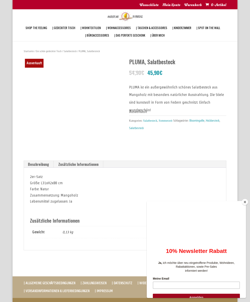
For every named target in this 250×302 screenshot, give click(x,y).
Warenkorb (193, 5)
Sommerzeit (165, 120)
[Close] (245, 202)
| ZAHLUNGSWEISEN (93, 283)
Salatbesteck (70, 51)
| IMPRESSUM (104, 291)
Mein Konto (171, 5)
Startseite (29, 51)
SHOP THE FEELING (36, 33)
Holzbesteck (212, 120)
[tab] (38, 164)
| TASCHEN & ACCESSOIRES (151, 33)
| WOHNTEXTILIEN (91, 33)
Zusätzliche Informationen (78, 164)
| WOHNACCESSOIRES (118, 33)
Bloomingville (196, 120)
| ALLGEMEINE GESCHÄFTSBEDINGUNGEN (49, 283)
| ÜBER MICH (157, 40)
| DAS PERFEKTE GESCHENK (129, 40)
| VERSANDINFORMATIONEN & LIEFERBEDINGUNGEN (56, 291)
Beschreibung (38, 164)
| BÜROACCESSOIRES (97, 40)
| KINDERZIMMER (181, 33)
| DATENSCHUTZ (122, 283)
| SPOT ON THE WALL (208, 33)
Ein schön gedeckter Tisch (49, 51)
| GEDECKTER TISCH (63, 33)
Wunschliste (149, 5)
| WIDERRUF (145, 283)
